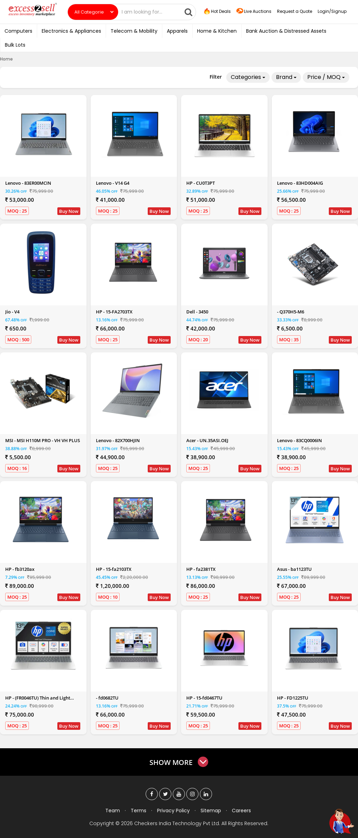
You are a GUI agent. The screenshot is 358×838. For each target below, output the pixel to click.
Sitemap (211, 810)
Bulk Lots (15, 44)
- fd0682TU (107, 698)
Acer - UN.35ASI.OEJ (207, 440)
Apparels (177, 30)
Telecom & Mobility (134, 30)
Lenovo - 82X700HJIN (118, 440)
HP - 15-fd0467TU (204, 698)
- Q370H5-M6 (290, 312)
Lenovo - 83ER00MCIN (28, 183)
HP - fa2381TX (200, 569)
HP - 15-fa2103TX (113, 569)
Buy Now (69, 211)
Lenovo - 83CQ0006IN (299, 440)
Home (6, 59)
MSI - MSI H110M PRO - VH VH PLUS (42, 440)
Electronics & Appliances (71, 30)
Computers (18, 30)
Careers (241, 810)
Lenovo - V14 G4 (112, 183)
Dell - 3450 (197, 312)
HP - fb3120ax (19, 569)
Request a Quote (294, 11)
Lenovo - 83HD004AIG (300, 183)
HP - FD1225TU (292, 698)
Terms (138, 810)
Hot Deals (217, 11)
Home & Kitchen (217, 30)
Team (112, 810)
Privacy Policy (173, 810)
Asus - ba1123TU (294, 569)
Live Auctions (253, 11)
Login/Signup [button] (332, 11)
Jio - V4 (12, 312)
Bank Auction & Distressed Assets (286, 30)
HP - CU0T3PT (200, 183)
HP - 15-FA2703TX (114, 312)
